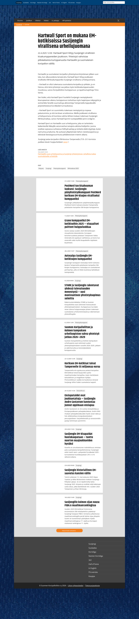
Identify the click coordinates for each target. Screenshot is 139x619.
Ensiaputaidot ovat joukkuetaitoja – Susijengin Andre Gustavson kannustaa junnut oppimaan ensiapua (80, 400)
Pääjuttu (41, 168)
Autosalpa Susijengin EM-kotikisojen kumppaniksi (78, 257)
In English (64, 2)
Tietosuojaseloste (92, 585)
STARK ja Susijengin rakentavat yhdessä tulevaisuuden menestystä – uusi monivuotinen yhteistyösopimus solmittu (82, 292)
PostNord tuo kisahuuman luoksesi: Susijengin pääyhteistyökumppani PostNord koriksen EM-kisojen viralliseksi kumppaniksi (83, 192)
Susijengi (18, 2)
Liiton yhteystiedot (75, 585)
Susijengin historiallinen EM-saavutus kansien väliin (80, 472)
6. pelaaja (55, 20)
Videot (46, 20)
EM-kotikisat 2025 (73, 168)
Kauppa (78, 2)
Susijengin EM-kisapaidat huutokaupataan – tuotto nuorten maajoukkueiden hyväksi (79, 439)
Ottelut (37, 20)
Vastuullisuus (81, 391)
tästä (65, 142)
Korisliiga (33, 2)
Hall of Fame (56, 2)
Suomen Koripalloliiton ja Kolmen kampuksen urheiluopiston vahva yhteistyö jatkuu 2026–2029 (82, 332)
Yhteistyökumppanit (59, 168)
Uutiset (27, 25)
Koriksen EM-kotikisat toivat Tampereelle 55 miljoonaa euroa (82, 365)
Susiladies (26, 2)
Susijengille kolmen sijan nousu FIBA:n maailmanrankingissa (82, 504)
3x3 (50, 2)
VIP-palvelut (66, 20)
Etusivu (20, 20)
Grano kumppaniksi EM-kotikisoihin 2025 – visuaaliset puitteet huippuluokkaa (82, 223)
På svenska (71, 2)
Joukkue (29, 20)
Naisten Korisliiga (42, 2)
